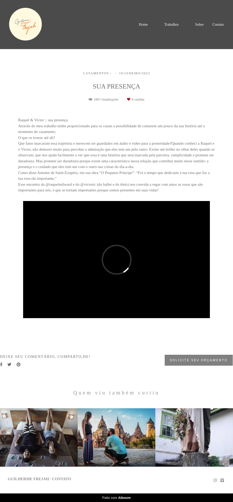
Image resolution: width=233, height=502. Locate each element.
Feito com (116, 498)
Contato (218, 24)
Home (143, 24)
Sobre (199, 24)
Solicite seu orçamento (199, 360)
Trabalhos (171, 24)
